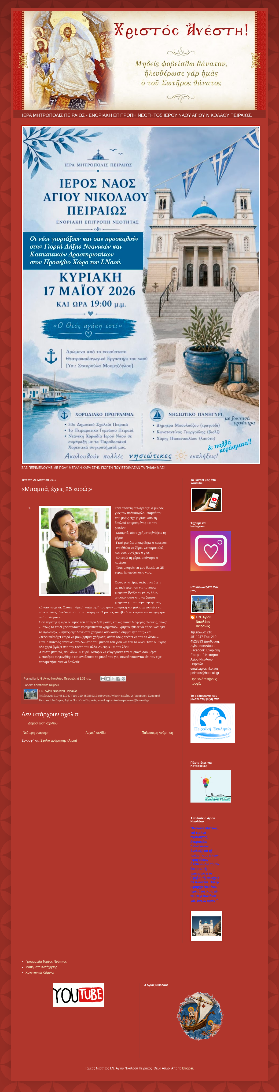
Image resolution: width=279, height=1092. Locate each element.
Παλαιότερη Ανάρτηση (157, 733)
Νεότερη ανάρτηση (36, 733)
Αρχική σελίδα (96, 733)
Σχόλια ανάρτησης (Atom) (59, 740)
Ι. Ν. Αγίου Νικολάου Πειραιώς (203, 621)
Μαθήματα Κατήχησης (41, 967)
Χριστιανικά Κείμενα (46, 685)
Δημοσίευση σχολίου (42, 723)
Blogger (187, 1068)
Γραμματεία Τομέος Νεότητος (46, 961)
